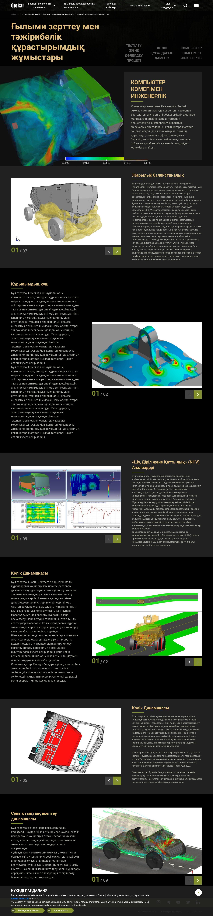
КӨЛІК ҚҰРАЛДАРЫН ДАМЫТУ (162, 53)
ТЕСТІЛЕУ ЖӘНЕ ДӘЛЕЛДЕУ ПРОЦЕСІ (134, 53)
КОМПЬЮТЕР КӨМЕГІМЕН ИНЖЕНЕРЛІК (191, 53)
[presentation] (109, 251)
